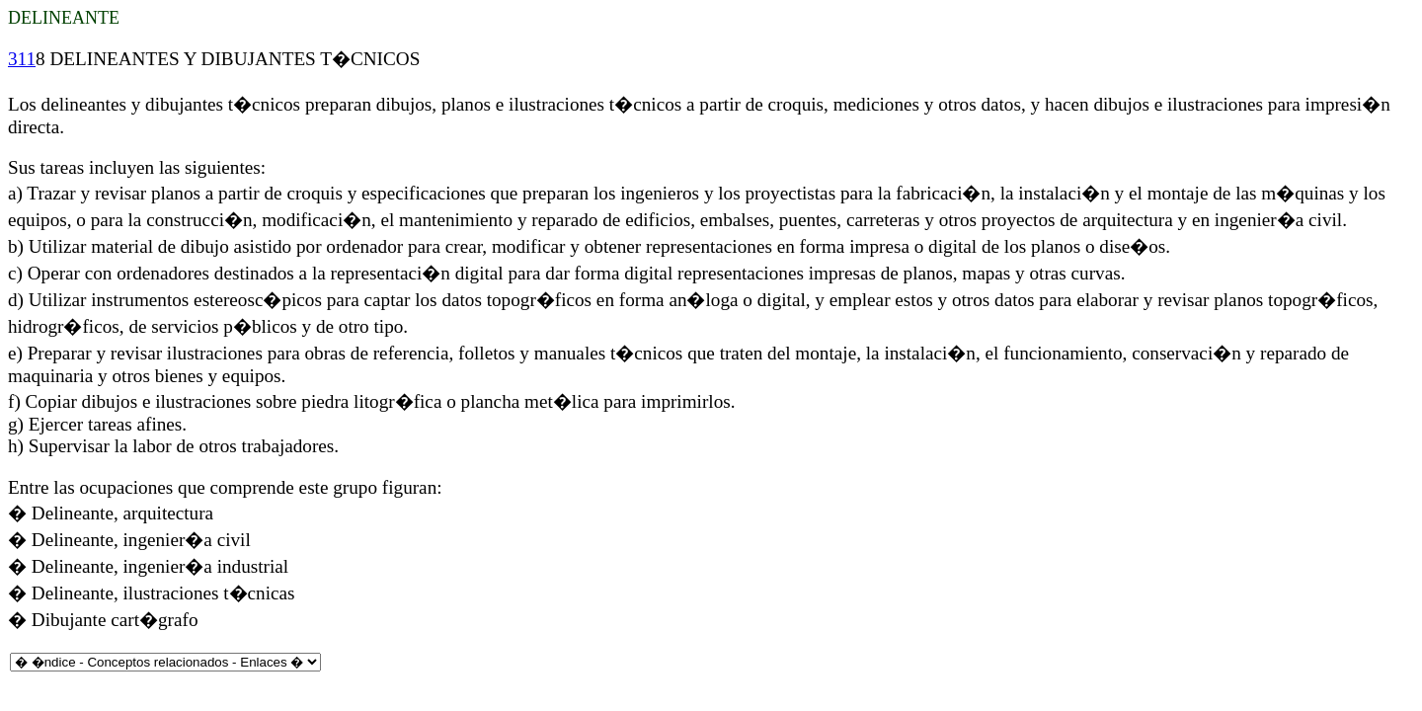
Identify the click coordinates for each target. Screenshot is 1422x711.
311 (22, 58)
